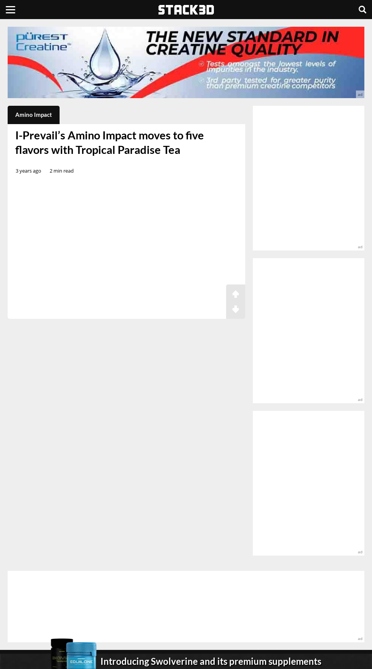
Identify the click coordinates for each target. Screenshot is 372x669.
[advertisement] (186, 62)
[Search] (362, 9)
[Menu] (10, 9)
